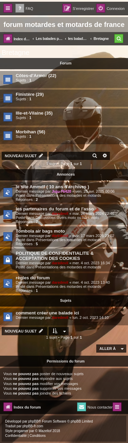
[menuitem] (24, 9)
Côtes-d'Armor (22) (36, 75)
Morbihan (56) (30, 131)
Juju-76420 (61, 191)
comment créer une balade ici (47, 312)
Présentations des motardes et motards (68, 195)
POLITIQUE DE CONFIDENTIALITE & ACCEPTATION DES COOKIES (55, 256)
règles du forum (33, 277)
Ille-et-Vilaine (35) (34, 113)
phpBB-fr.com (33, 426)
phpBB (33, 421)
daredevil (60, 213)
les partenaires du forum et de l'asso (55, 208)
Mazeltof (45, 431)
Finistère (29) (30, 94)
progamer (21, 431)
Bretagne (15, 52)
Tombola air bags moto (40, 231)
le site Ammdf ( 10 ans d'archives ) (52, 186)
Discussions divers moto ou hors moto (67, 218)
